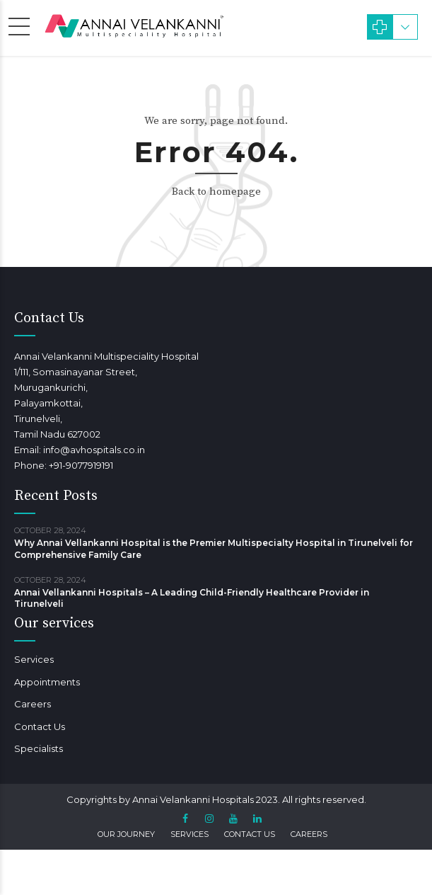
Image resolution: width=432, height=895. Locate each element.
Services (34, 659)
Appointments (47, 682)
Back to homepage (216, 191)
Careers (32, 703)
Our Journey (126, 834)
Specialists (38, 748)
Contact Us (39, 726)
